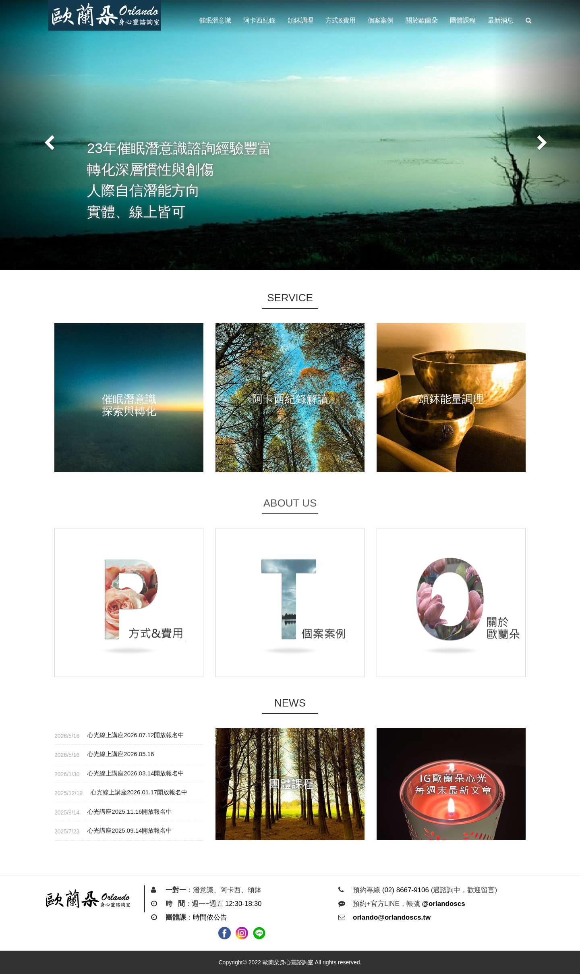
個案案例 (381, 20)
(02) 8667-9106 (405, 890)
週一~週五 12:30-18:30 (226, 904)
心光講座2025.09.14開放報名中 (129, 830)
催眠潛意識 (215, 20)
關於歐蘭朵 (422, 20)
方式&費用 (340, 20)
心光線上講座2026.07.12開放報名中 (135, 735)
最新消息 (501, 20)
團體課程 (463, 20)
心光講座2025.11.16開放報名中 (129, 811)
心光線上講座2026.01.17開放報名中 (139, 792)
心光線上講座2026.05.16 (120, 753)
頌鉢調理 (300, 20)
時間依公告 (210, 917)
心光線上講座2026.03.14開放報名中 (135, 773)
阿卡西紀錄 (259, 20)
